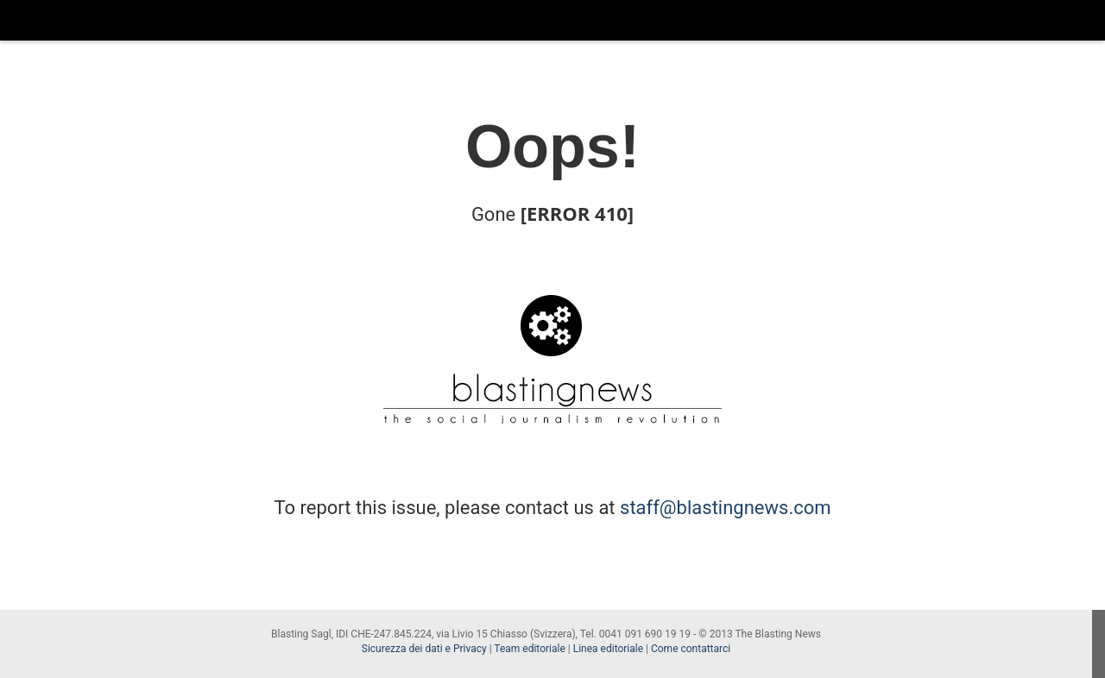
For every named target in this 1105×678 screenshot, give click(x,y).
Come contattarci (690, 649)
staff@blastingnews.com (725, 507)
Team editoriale (529, 649)
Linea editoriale (608, 649)
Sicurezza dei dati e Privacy (424, 649)
